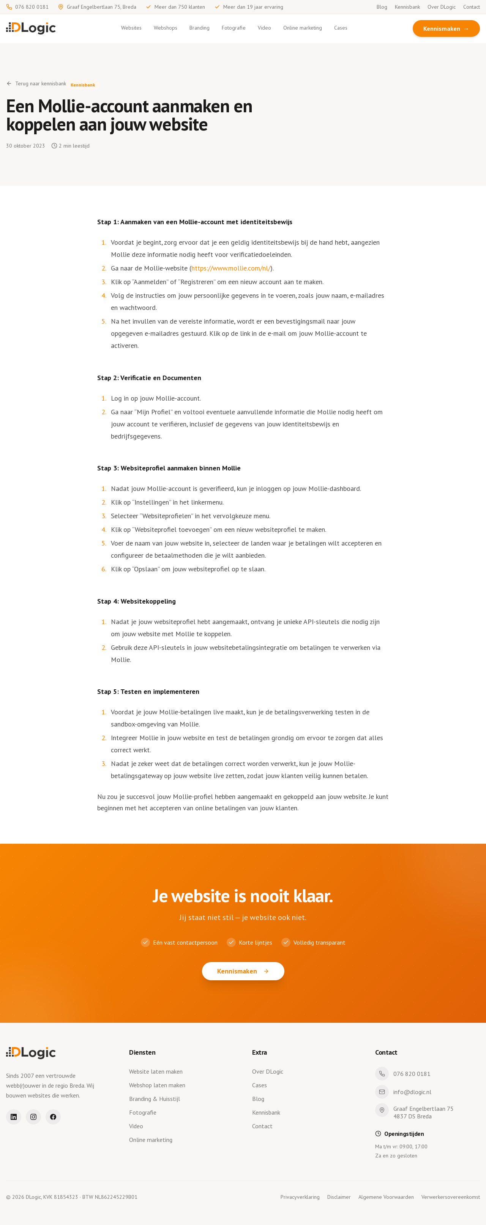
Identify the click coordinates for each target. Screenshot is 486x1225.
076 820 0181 (27, 6)
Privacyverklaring (300, 1197)
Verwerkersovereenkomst (450, 1197)
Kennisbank (407, 6)
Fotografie (234, 27)
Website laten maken (157, 1071)
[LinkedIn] (13, 1116)
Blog (382, 6)
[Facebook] (53, 1116)
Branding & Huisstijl (156, 1098)
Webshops (165, 27)
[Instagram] (33, 1116)
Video (264, 27)
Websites (131, 27)
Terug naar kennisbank (36, 83)
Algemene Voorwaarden (386, 1197)
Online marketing (302, 27)
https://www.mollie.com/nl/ (230, 268)
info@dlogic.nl (403, 1092)
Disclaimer (339, 1197)
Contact (471, 6)
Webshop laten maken (158, 1085)
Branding (199, 27)
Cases (340, 27)
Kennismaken (446, 28)
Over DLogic (442, 6)
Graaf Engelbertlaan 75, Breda (97, 6)
